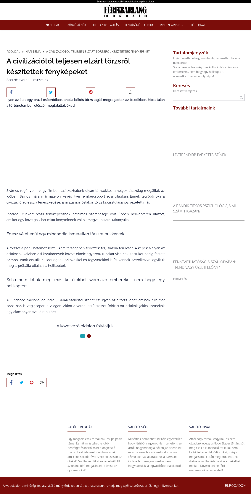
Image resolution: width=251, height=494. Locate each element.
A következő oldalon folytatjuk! (193, 76)
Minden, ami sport (172, 25)
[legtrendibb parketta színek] (207, 150)
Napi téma (52, 25)
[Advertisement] (208, 307)
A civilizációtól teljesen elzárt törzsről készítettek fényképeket (98, 51)
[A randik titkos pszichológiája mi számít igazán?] (207, 201)
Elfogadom (235, 485)
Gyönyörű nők (76, 25)
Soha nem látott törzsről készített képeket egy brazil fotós (125, 1)
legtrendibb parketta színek (199, 155)
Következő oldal (85, 348)
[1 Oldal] (89, 336)
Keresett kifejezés (185, 91)
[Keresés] (241, 97)
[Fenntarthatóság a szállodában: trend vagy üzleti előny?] (207, 257)
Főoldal (13, 51)
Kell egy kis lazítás (105, 25)
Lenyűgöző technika (139, 25)
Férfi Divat (198, 25)
